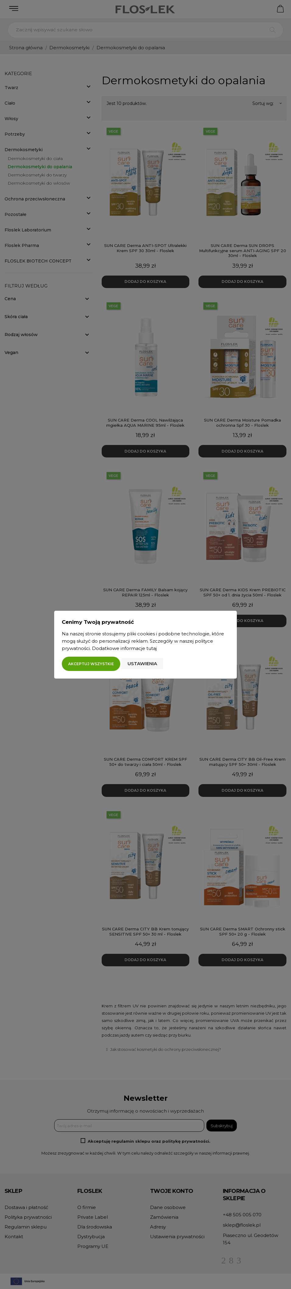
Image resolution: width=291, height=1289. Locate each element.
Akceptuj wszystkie (91, 664)
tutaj (151, 648)
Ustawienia (142, 663)
